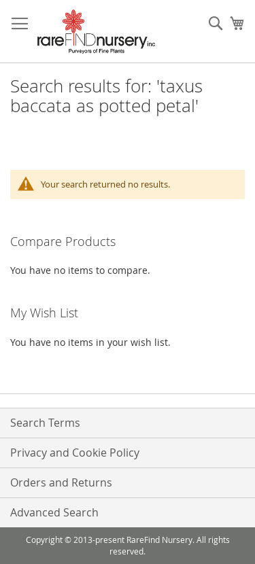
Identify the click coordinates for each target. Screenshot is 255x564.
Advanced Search (54, 512)
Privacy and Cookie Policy (74, 452)
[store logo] (96, 32)
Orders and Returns (61, 482)
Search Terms (45, 422)
